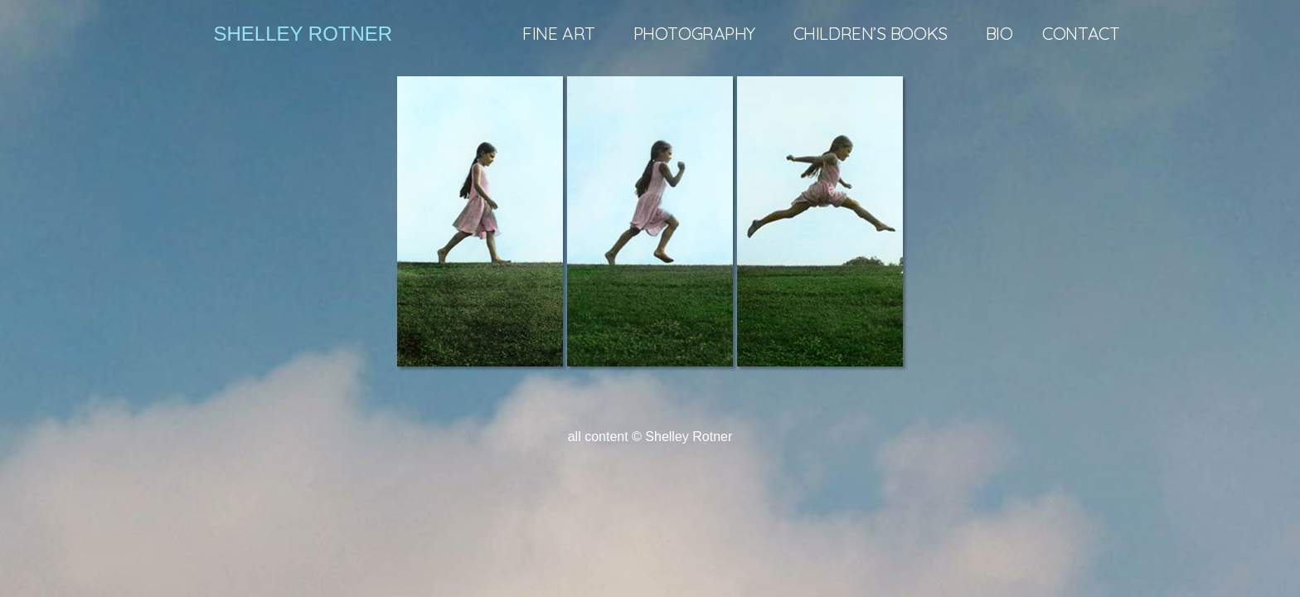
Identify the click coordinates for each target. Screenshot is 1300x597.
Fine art (562, 33)
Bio (999, 33)
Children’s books (874, 33)
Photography (698, 33)
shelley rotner (303, 33)
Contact (1080, 33)
